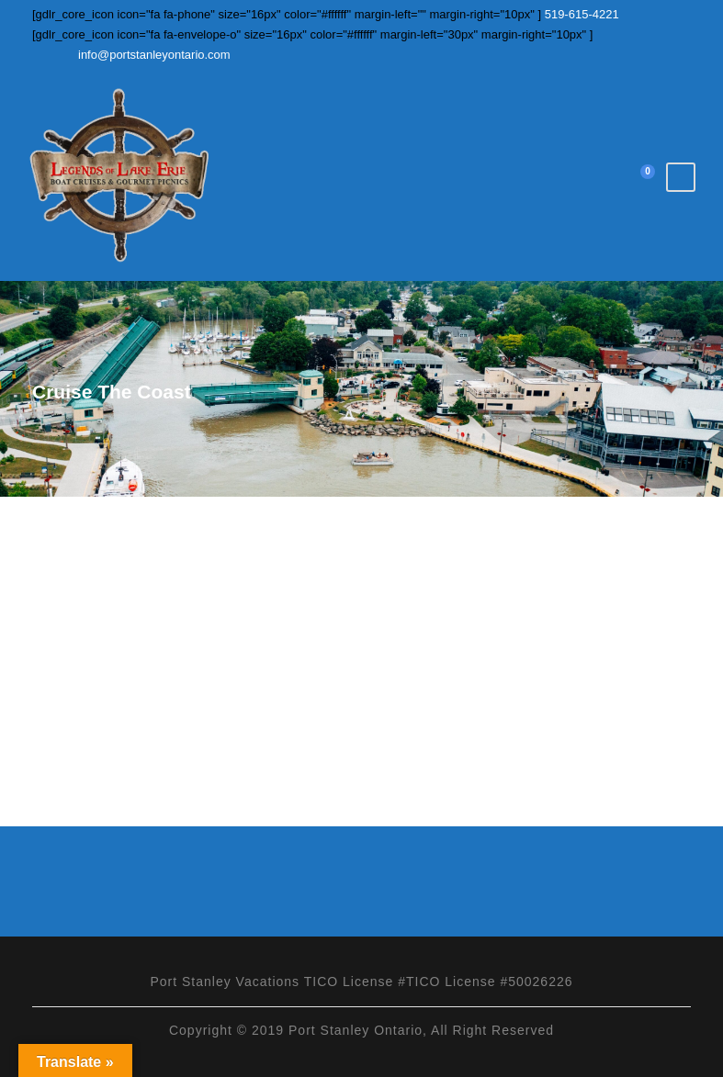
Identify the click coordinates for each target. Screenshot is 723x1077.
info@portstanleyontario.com (154, 55)
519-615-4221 (580, 14)
